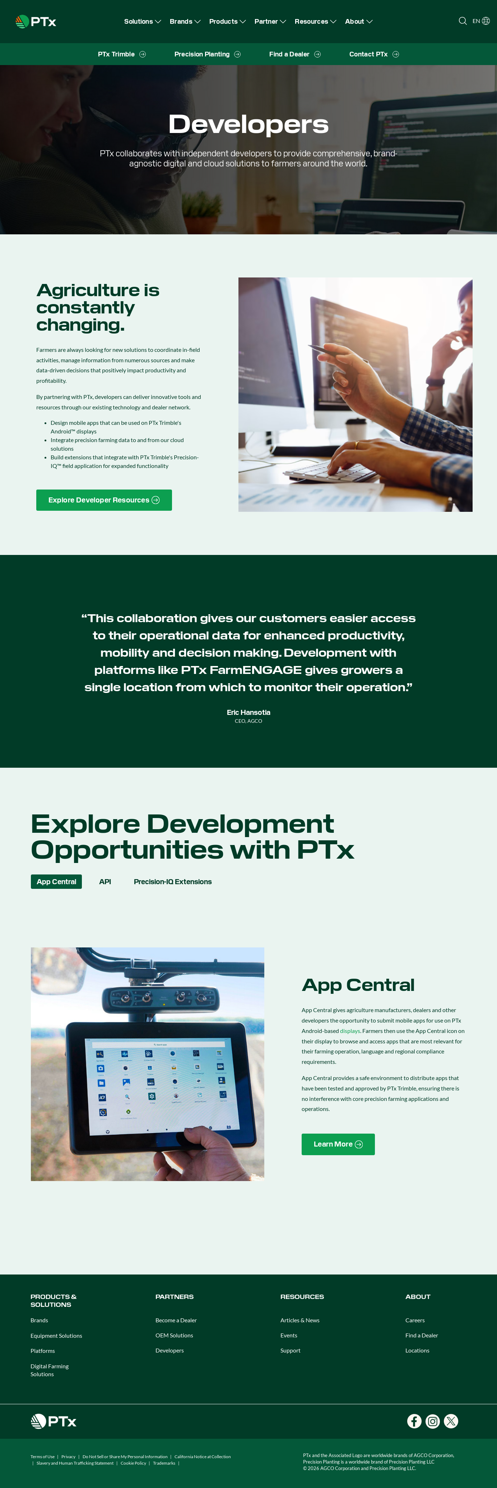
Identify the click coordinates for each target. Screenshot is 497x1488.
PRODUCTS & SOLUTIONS (53, 1301)
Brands (39, 1320)
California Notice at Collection (203, 1456)
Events (288, 1335)
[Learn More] (338, 1144)
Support (290, 1350)
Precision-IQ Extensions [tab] (173, 881)
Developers (169, 1350)
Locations (417, 1350)
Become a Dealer (176, 1320)
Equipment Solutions (56, 1335)
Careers (415, 1320)
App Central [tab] (56, 881)
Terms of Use (43, 1456)
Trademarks (164, 1463)
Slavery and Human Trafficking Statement (75, 1463)
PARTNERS (174, 1297)
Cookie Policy (133, 1463)
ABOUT (418, 1297)
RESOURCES (302, 1297)
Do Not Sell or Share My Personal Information (125, 1456)
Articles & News (300, 1320)
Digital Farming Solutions (50, 1370)
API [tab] (105, 881)
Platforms (43, 1350)
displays (350, 1030)
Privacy (68, 1456)
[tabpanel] (249, 1064)
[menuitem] (142, 21)
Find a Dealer (421, 1335)
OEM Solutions (174, 1335)
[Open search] (463, 21)
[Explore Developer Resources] (104, 500)
